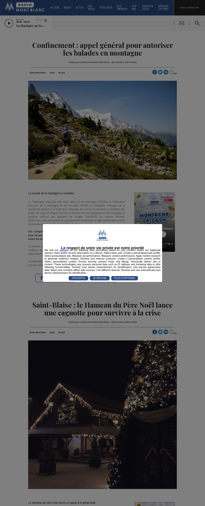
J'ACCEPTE (78, 278)
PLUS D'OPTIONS (124, 278)
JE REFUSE (100, 278)
